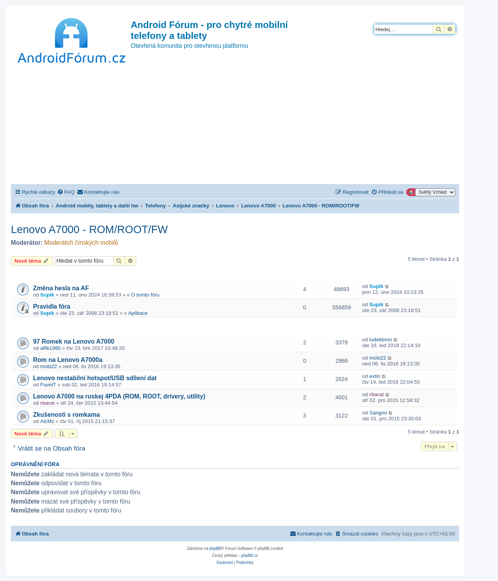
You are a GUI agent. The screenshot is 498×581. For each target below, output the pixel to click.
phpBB (215, 548)
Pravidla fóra (51, 306)
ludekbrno (380, 339)
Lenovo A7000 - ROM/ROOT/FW (89, 229)
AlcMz (47, 421)
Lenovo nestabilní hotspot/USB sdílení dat (94, 378)
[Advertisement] (235, 125)
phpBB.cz (249, 555)
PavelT (48, 385)
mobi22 (48, 366)
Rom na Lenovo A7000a (67, 359)
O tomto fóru (145, 295)
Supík (47, 295)
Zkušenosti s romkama (66, 414)
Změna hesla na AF (61, 288)
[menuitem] (65, 192)
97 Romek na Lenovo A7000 (73, 341)
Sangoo (378, 413)
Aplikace (137, 313)
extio (374, 376)
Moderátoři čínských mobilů (81, 242)
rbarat (47, 403)
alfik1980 (50, 348)
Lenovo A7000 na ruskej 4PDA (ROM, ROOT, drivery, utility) (119, 396)
